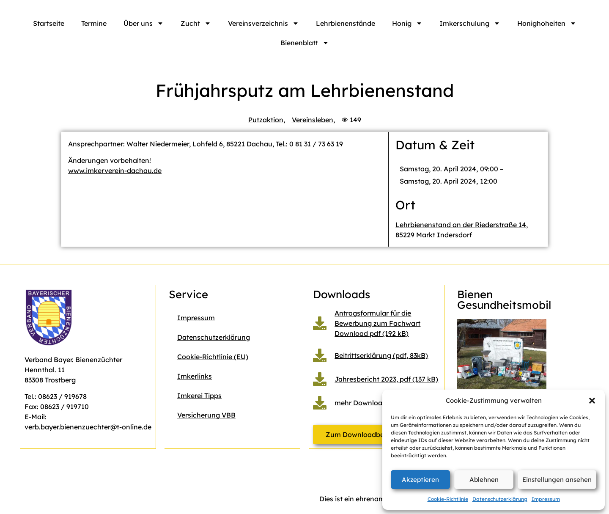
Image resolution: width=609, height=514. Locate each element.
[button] (592, 400)
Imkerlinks (194, 376)
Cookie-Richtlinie (448, 499)
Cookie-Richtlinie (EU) (212, 356)
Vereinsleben (312, 119)
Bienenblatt (304, 42)
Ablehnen (484, 480)
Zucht (196, 23)
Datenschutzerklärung (499, 499)
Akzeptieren (420, 480)
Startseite (48, 23)
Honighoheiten (546, 23)
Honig (407, 23)
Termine (94, 23)
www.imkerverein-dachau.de (115, 170)
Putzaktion (265, 119)
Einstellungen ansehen (557, 480)
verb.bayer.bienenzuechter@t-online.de (88, 427)
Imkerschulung (469, 23)
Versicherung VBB (206, 415)
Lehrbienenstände (345, 23)
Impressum (546, 499)
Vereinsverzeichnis (263, 23)
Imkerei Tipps (199, 395)
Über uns (143, 23)
